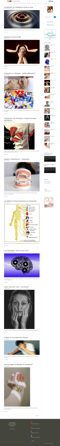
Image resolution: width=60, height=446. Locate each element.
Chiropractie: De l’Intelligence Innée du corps (18, 7)
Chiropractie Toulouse (16, 1)
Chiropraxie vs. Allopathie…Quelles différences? (19, 73)
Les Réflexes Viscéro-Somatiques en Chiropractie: (20, 201)
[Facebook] (49, 1)
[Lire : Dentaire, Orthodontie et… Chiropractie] (22, 176)
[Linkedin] (50, 1)
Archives (45, 189)
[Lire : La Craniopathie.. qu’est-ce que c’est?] (22, 265)
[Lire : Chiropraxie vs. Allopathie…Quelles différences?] (18, 92)
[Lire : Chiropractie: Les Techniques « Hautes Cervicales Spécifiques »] (19, 136)
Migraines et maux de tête (12, 37)
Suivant (37, 415)
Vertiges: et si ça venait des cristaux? (16, 337)
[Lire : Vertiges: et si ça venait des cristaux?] (22, 347)
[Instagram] (52, 1)
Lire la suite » (6, 68)
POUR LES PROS (12, 252)
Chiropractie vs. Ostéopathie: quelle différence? (52, 144)
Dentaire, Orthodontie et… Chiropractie (16, 159)
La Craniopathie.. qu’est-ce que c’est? (16, 250)
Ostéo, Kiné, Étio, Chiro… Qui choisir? (16, 287)
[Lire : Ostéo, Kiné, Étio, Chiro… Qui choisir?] (19, 309)
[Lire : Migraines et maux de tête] (22, 51)
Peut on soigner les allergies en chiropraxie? (18, 364)
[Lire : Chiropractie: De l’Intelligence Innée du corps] (22, 19)
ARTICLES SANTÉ (6, 38)
